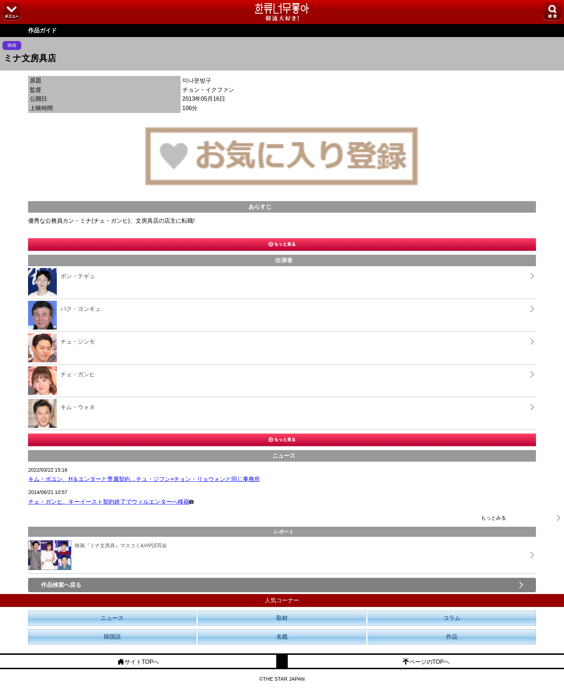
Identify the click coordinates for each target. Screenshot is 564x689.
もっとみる (493, 518)
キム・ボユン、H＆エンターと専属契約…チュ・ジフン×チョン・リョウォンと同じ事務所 (144, 479)
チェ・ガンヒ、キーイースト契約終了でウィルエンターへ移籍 (111, 502)
